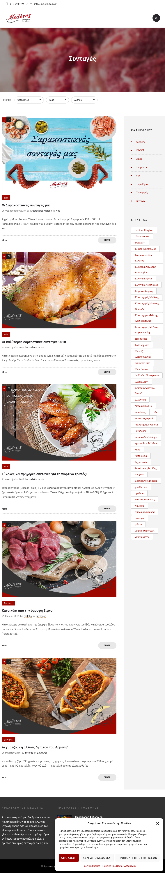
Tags (51, 100)
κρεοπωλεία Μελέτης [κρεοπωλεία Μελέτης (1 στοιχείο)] (146, 443)
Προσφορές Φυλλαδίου (88, 817)
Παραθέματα (142, 184)
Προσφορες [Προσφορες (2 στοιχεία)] (141, 338)
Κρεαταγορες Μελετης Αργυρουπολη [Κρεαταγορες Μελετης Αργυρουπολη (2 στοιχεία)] (147, 329)
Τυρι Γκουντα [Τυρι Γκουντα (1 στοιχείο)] (142, 369)
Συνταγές (140, 201)
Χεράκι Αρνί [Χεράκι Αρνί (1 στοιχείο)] (141, 381)
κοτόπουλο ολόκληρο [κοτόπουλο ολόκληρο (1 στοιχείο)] (146, 437)
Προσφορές (142, 192)
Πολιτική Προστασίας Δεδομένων (119, 866)
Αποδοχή (69, 858)
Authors (78, 100)
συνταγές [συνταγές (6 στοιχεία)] (139, 518)
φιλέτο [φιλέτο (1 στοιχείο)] (138, 524)
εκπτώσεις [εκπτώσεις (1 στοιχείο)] (140, 412)
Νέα (138, 175)
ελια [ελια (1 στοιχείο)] (156, 412)
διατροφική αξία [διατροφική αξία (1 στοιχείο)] (143, 406)
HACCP (140, 150)
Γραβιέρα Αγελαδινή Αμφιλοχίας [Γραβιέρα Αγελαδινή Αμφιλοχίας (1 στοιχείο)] (145, 269)
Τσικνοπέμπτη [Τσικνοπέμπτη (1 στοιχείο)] (142, 363)
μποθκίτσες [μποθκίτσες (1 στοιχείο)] (141, 487)
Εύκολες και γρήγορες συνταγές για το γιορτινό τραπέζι (44, 474)
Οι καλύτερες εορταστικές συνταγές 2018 (34, 342)
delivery (140, 141)
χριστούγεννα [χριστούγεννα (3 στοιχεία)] (142, 537)
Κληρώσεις (141, 167)
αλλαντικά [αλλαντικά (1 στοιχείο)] (140, 399)
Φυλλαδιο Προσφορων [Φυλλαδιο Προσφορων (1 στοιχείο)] (147, 375)
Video (139, 158)
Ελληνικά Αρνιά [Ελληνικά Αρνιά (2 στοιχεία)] (143, 278)
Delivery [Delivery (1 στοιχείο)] (140, 242)
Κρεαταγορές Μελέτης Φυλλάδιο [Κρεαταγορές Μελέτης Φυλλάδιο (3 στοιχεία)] (147, 306)
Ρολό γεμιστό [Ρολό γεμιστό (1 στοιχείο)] (142, 345)
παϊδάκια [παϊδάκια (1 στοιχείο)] (139, 505)
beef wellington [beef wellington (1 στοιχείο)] (144, 230)
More (4, 240)
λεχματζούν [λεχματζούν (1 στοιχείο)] (141, 462)
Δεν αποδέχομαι (97, 858)
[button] (157, 823)
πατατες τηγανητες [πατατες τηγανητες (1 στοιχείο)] (145, 499)
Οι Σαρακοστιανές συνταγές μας (26, 205)
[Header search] (156, 18)
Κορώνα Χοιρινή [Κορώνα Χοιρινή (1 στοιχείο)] (144, 291)
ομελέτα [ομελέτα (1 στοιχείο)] (139, 493)
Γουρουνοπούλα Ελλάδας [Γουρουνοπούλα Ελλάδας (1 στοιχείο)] (143, 257)
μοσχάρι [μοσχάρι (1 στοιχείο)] (139, 474)
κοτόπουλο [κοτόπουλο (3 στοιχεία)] (140, 430)
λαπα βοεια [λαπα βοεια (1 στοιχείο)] (141, 455)
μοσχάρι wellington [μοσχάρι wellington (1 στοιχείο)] (146, 480)
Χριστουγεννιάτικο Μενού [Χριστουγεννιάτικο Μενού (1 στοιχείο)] (145, 390)
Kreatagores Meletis (41, 210)
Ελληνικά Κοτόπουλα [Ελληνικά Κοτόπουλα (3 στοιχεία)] (146, 284)
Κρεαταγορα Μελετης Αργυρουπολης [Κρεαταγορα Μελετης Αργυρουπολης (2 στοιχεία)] (146, 318)
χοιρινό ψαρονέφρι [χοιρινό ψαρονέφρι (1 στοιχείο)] (145, 530)
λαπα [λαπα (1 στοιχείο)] (138, 449)
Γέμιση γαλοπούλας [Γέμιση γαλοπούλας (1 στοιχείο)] (145, 248)
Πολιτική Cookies (91, 866)
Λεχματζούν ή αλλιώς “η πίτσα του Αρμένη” (35, 747)
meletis (33, 347)
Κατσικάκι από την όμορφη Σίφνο (27, 610)
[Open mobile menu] (146, 18)
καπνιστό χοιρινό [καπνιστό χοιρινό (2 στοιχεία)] (144, 418)
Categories (23, 100)
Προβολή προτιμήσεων (137, 858)
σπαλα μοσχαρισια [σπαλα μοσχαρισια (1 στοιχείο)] (145, 512)
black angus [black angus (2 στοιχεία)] (142, 236)
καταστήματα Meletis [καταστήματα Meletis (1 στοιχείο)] (147, 424)
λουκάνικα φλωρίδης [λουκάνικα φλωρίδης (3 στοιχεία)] (146, 468)
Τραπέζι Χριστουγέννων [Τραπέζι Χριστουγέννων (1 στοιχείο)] (143, 354)
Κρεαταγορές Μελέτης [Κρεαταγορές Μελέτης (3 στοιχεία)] (147, 297)
